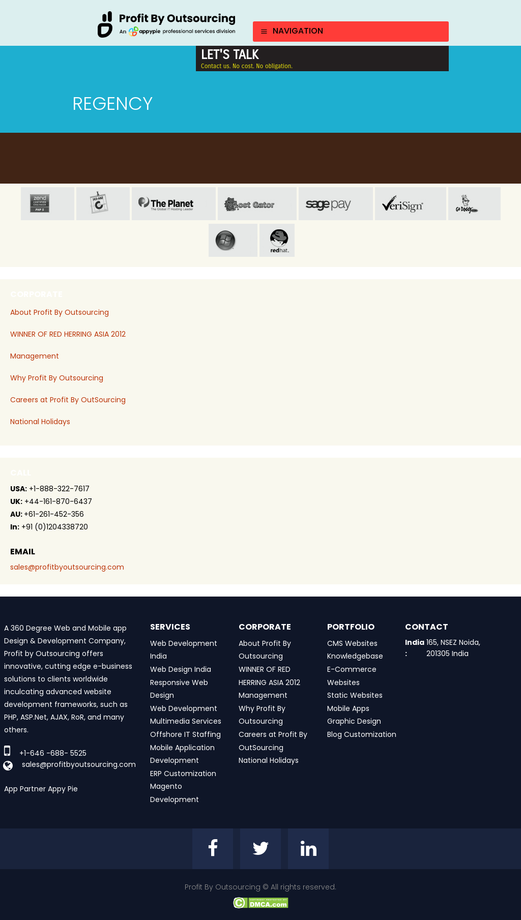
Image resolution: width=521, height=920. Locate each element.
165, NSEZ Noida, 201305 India (453, 648)
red (285, 240)
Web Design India (180, 669)
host (257, 203)
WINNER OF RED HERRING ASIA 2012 (68, 334)
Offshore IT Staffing (185, 734)
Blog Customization (361, 734)
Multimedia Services (185, 721)
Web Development (183, 708)
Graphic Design (354, 721)
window (233, 240)
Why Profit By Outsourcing (56, 378)
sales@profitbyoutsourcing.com (67, 567)
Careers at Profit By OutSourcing (68, 400)
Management (34, 356)
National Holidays (40, 422)
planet (174, 203)
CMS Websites (352, 643)
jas (103, 203)
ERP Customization (183, 773)
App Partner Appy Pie (41, 789)
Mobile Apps (348, 708)
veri (410, 203)
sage (336, 203)
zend (47, 203)
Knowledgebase (355, 656)
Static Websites (355, 695)
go (474, 203)
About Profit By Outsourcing (59, 312)
